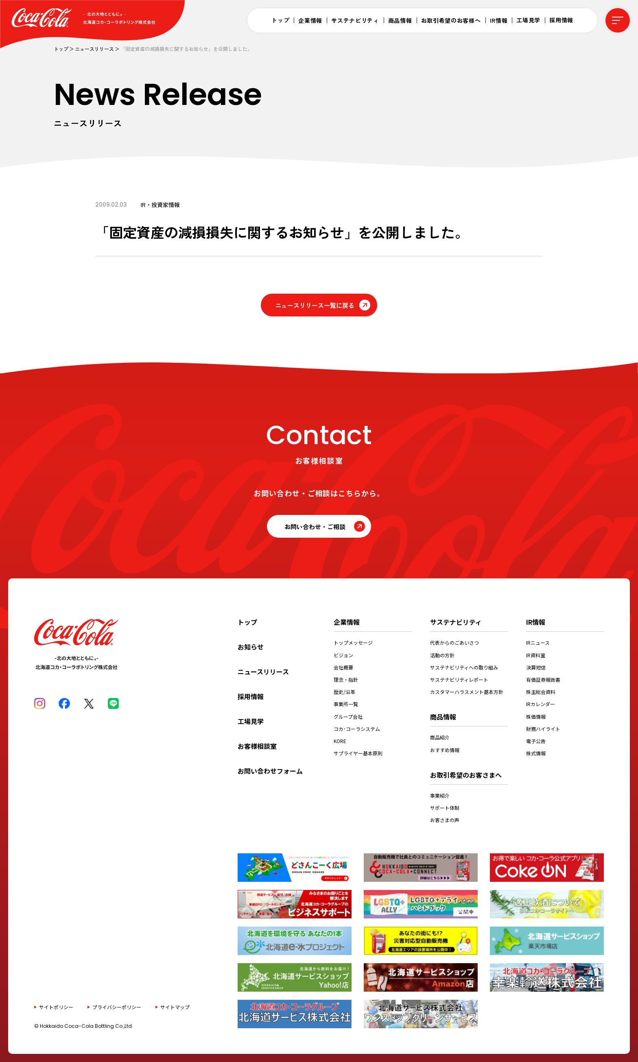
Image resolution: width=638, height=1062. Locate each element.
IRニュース (538, 642)
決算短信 (536, 667)
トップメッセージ (353, 642)
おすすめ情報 (444, 749)
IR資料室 (535, 655)
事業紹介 (440, 795)
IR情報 (499, 20)
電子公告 (536, 740)
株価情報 (536, 716)
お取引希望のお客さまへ (466, 775)
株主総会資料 (540, 691)
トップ (280, 20)
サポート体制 (444, 807)
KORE (340, 740)
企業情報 (310, 20)
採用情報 (561, 20)
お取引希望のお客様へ (451, 20)
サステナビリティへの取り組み (464, 667)
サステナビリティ (355, 20)
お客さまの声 (444, 819)
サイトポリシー (56, 1006)
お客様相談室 (257, 746)
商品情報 (400, 20)
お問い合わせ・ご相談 (314, 526)
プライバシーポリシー (116, 1006)
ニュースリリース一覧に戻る (314, 305)
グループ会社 (348, 716)
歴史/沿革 (344, 691)
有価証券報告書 (543, 679)
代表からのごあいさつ (454, 642)
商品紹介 (440, 737)
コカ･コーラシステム (357, 728)
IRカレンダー (540, 703)
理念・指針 (346, 679)
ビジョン (343, 655)
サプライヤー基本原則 (358, 753)
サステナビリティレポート (459, 679)
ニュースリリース (94, 48)
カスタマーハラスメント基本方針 (466, 691)
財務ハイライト (543, 728)
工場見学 (528, 20)
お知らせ (251, 647)
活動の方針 (442, 655)
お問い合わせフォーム (270, 771)
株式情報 (536, 753)
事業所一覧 (346, 703)
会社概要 (343, 667)
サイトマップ (175, 1006)
